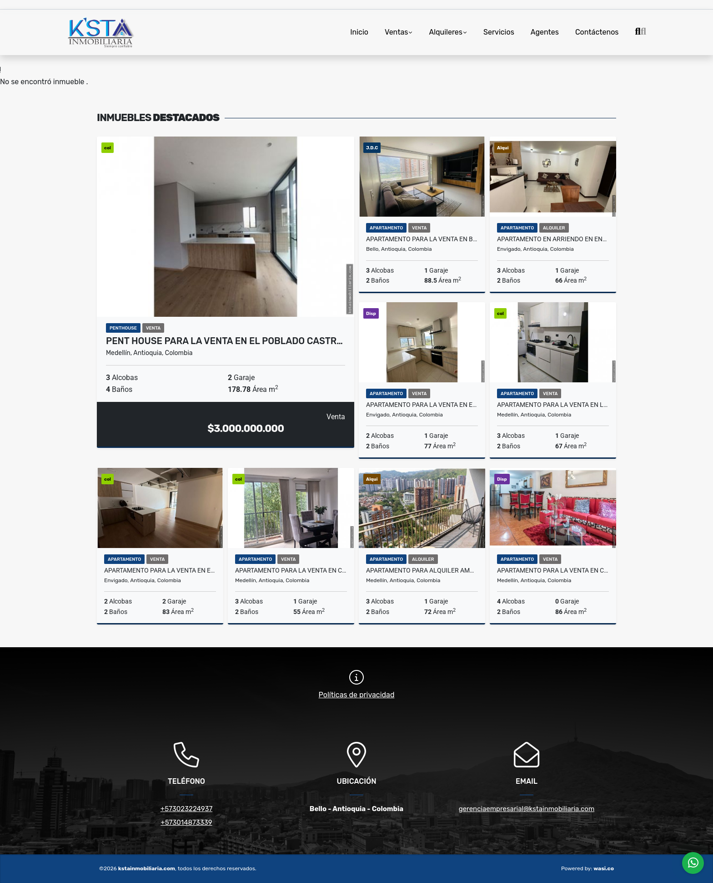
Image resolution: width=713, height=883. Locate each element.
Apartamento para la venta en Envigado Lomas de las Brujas (422, 404)
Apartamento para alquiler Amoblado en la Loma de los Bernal (422, 570)
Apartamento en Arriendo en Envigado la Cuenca (553, 239)
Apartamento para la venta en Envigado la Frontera (160, 570)
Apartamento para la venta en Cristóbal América (553, 570)
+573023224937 (186, 809)
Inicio (359, 32)
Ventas (396, 32)
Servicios (498, 32)
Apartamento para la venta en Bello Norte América (422, 239)
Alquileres (445, 32)
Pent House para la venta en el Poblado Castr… (224, 340)
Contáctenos (597, 32)
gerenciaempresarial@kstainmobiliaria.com (527, 809)
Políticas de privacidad (357, 694)
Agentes (545, 32)
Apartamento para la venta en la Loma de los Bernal (553, 404)
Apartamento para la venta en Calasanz (291, 570)
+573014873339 (186, 822)
